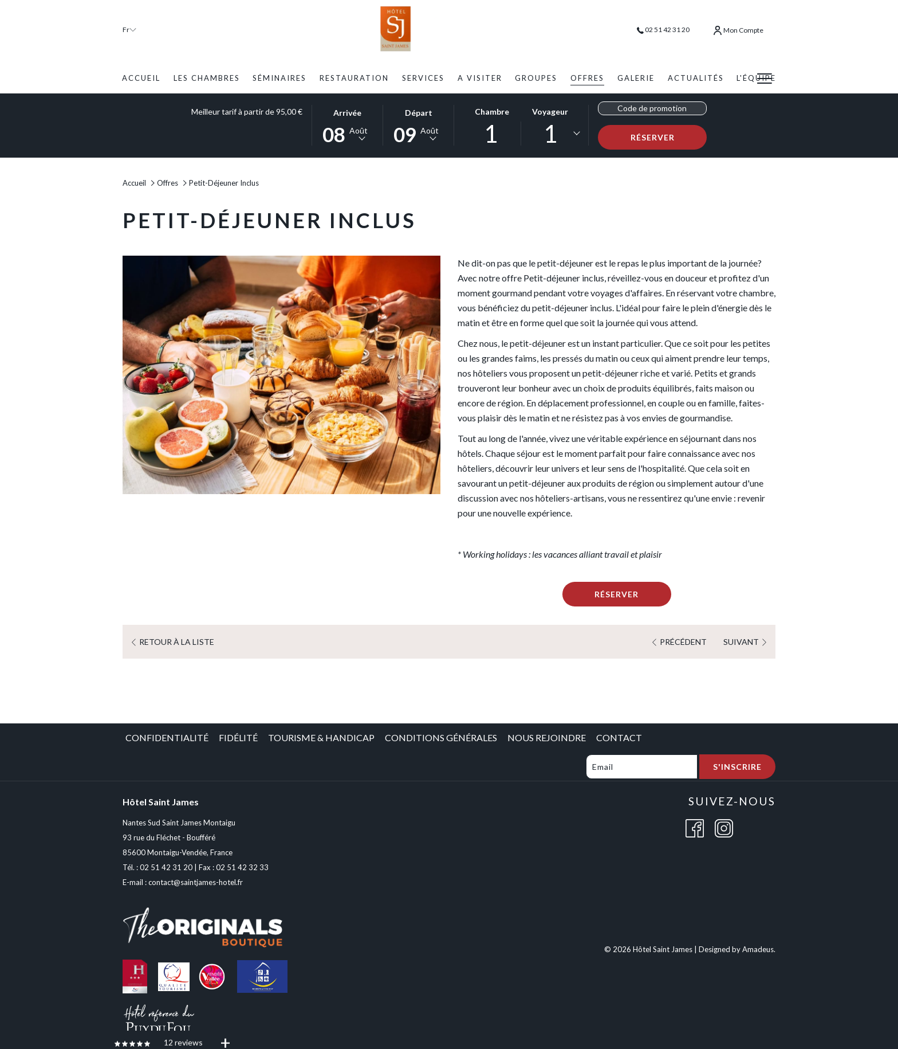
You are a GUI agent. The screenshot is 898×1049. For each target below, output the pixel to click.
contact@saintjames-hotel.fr (195, 882)
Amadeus (758, 949)
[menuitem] (141, 77)
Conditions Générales (441, 737)
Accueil (134, 182)
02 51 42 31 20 (663, 29)
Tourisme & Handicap (321, 737)
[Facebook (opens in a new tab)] (695, 826)
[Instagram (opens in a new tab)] (724, 826)
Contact (619, 737)
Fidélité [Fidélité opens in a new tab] (238, 737)
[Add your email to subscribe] (642, 766)
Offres (167, 182)
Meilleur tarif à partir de (246, 111)
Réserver (669, 137)
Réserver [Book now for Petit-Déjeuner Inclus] (616, 594)
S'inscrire (737, 767)
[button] (347, 124)
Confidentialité (166, 737)
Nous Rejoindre (546, 737)
